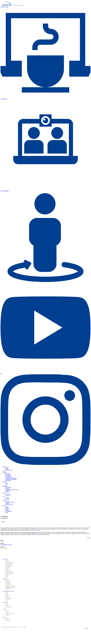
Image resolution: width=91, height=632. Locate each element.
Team (4, 471)
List (6, 485)
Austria (7, 506)
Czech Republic (9, 511)
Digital (7, 576)
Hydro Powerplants (9, 563)
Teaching (7, 488)
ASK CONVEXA (9, 504)
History (7, 469)
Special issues (8, 480)
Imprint (25, 627)
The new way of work (10, 502)
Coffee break (8, 494)
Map (6, 483)
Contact (4, 505)
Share (88, 537)
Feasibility (8, 473)
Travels (7, 491)
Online (7, 600)
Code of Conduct (9, 470)
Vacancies (8, 498)
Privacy (20, 627)
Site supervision (9, 477)
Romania (7, 510)
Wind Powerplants (9, 565)
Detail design (8, 475)
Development (8, 487)
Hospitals (7, 575)
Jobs (4, 496)
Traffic (7, 569)
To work (4, 499)
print (3, 521)
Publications (8, 490)
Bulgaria (7, 509)
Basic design (8, 474)
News (4, 493)
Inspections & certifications (11, 479)
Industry (7, 560)
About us (5, 466)
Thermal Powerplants (9, 562)
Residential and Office (10, 572)
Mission (7, 467)
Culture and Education (10, 573)
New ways (8, 495)
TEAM (4, 609)
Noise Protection (9, 570)
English (87, 628)
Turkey (7, 507)
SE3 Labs (10, 544)
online (7, 512)
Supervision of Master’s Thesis (12, 489)
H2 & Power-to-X (9, 566)
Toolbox (7, 503)
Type (7, 482)
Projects (4, 481)
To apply (7, 497)
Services (4, 472)
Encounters (5, 486)
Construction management (11, 478)
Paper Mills (8, 567)
